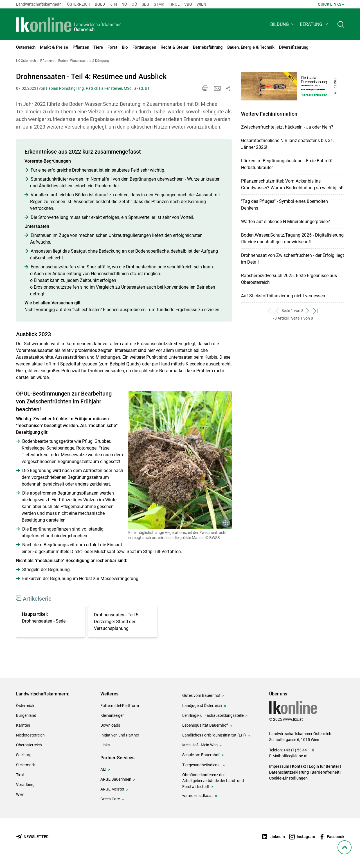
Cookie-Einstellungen (288, 778)
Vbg (188, 4)
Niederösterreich (30, 735)
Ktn (113, 4)
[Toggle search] (341, 24)
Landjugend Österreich (202, 705)
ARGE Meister (112, 789)
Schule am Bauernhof (201, 755)
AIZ (103, 769)
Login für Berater (324, 766)
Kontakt (299, 766)
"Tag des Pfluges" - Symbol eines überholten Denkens (284, 205)
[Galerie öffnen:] (180, 460)
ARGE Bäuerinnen (115, 779)
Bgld (100, 4)
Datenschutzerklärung (289, 772)
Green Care (110, 799)
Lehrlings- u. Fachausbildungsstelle (213, 715)
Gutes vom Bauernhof (201, 695)
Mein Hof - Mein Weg (200, 745)
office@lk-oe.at (295, 756)
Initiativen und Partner (119, 735)
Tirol (174, 4)
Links (105, 745)
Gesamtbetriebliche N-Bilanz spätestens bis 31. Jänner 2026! (287, 144)
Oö (134, 4)
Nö (124, 4)
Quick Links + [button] (331, 4)
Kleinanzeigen (112, 715)
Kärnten (23, 725)
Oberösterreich (29, 745)
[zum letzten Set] (315, 310)
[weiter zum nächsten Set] (307, 310)
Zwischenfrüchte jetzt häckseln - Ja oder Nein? (287, 127)
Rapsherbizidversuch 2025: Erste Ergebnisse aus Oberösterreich (289, 279)
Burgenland (26, 715)
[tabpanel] (52, 622)
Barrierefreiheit (325, 772)
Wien (201, 4)
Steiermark (25, 765)
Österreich (78, 4)
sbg (145, 4)
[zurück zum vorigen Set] (277, 310)
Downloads (110, 725)
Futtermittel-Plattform (119, 705)
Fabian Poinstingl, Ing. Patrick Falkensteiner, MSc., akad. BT (98, 88)
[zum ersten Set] (269, 310)
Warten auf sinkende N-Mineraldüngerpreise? (285, 221)
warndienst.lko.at (197, 795)
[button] (283, 24)
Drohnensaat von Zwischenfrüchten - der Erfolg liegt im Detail (292, 259)
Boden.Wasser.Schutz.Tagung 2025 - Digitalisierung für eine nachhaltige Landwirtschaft (292, 238)
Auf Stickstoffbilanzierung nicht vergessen (283, 295)
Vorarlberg (25, 784)
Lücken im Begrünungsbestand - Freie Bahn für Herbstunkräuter (287, 164)
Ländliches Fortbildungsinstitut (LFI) (214, 735)
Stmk (159, 4)
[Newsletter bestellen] (32, 837)
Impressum (279, 766)
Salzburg (24, 755)
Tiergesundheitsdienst (201, 765)
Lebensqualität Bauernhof (205, 725)
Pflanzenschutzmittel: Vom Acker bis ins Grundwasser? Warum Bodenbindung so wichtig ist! (292, 184)
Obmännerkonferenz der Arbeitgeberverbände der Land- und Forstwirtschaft (213, 781)
